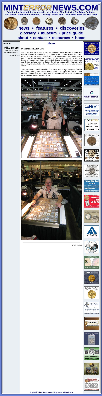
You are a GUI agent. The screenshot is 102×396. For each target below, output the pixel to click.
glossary (28, 33)
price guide (72, 33)
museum (49, 33)
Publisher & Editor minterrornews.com (11, 50)
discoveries (72, 28)
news (24, 28)
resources (61, 38)
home (80, 38)
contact (40, 38)
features (44, 28)
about (23, 38)
